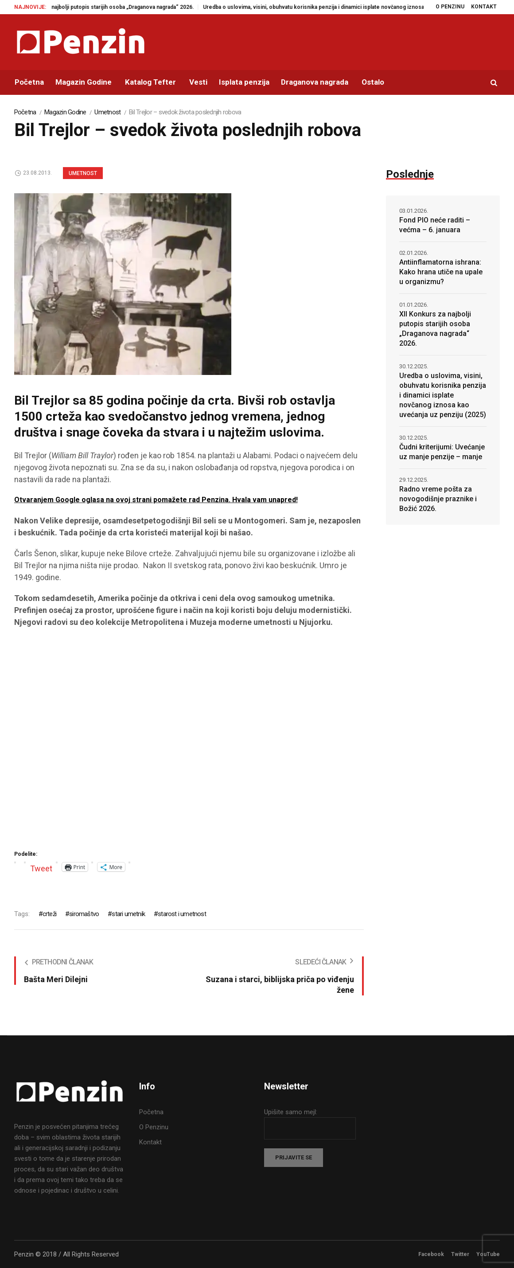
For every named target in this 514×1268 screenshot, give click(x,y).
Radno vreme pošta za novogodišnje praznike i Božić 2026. (438, 499)
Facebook (431, 1254)
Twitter (460, 1254)
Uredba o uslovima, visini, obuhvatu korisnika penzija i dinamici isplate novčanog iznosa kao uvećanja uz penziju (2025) (362, 7)
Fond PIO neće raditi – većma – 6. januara (434, 225)
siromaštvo (84, 914)
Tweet (41, 867)
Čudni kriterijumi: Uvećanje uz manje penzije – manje (442, 452)
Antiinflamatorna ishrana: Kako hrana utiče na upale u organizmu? (441, 272)
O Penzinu (153, 1127)
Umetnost (107, 112)
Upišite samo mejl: (290, 1112)
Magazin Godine (65, 112)
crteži (49, 914)
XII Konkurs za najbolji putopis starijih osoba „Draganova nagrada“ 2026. (112, 7)
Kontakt (150, 1142)
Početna (25, 112)
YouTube (488, 1254)
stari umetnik (128, 914)
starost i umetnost (182, 914)
